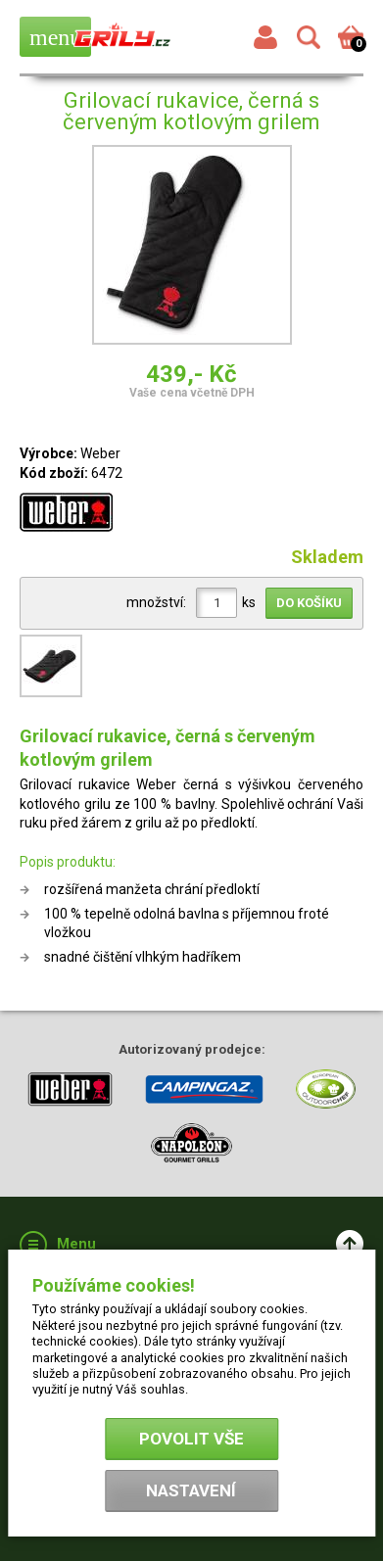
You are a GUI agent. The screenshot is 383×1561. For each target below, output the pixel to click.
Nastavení (191, 1490)
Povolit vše (191, 1438)
